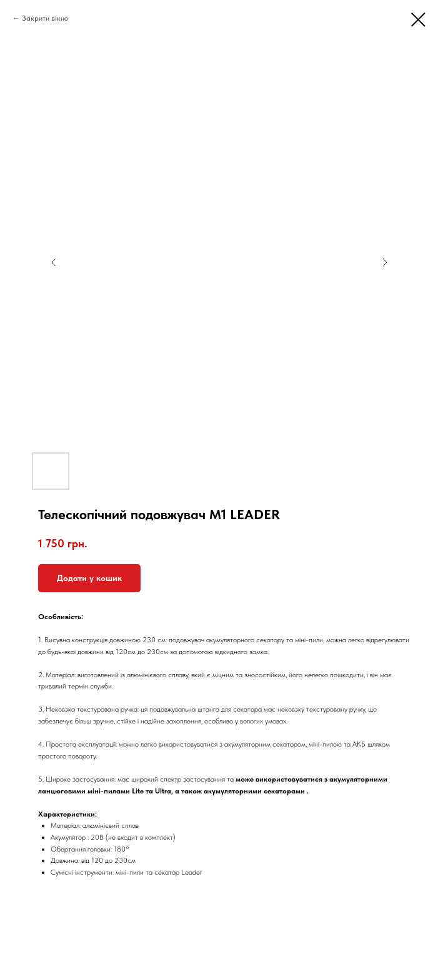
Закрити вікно (45, 18)
